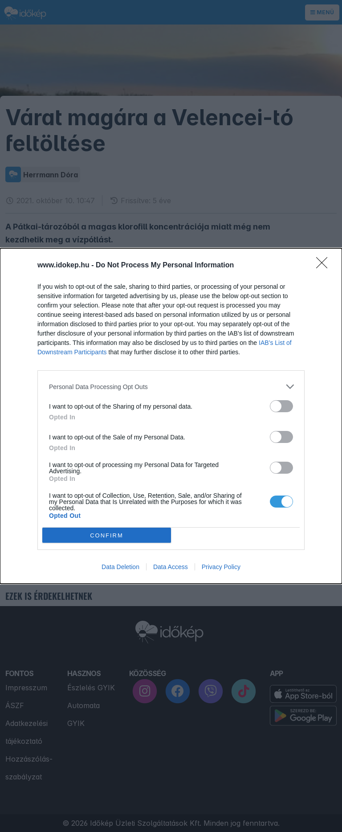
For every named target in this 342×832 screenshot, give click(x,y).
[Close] (324, 265)
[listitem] (171, 386)
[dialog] (171, 416)
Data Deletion (120, 566)
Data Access (170, 566)
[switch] (281, 406)
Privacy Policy (221, 566)
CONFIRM (106, 535)
